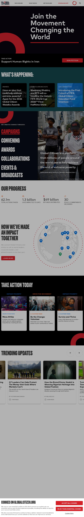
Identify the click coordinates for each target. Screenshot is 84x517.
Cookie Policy (69, 513)
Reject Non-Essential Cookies (69, 509)
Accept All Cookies (69, 503)
